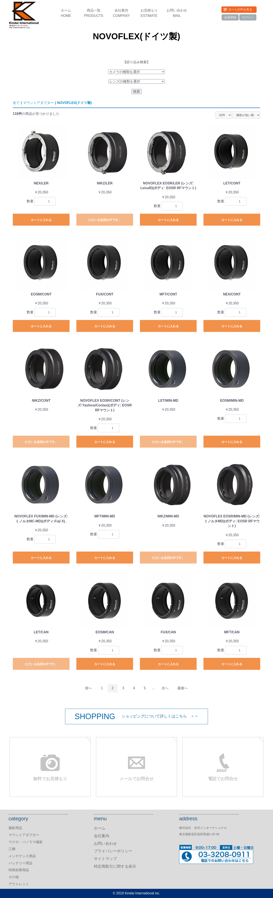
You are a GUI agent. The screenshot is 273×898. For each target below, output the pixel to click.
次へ (165, 688)
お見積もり (149, 13)
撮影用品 (15, 828)
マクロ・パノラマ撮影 (26, 842)
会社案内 (121, 13)
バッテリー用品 (20, 863)
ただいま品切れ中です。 (104, 220)
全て (16, 103)
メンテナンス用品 (22, 856)
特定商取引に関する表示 (115, 866)
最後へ (182, 688)
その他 (14, 877)
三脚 (12, 849)
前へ (88, 688)
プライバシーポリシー (113, 851)
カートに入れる (41, 220)
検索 (136, 91)
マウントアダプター (38, 103)
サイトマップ (105, 859)
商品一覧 (93, 13)
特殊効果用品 (19, 870)
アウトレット (19, 884)
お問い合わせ (176, 13)
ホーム (66, 13)
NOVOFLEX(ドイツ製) (74, 103)
